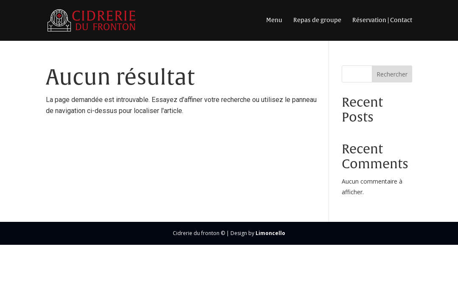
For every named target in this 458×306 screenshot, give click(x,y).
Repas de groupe (317, 20)
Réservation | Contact (382, 20)
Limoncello (270, 233)
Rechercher (392, 74)
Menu (274, 20)
